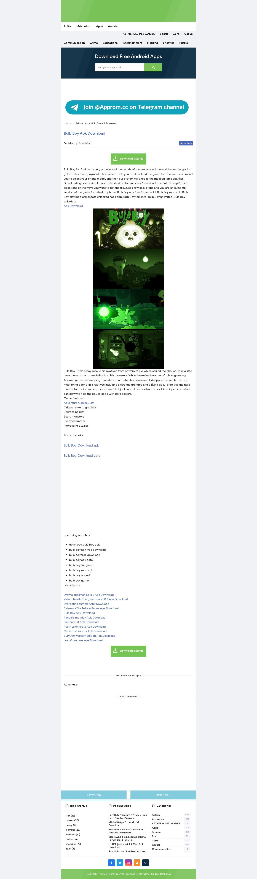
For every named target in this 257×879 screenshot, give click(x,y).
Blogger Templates (161, 873)
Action (156, 815)
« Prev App (95, 795)
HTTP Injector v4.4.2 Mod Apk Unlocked (126, 846)
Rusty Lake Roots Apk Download (85, 626)
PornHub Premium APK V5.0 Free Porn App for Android (128, 816)
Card (155, 840)
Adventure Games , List (79, 403)
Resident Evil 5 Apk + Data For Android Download (126, 831)
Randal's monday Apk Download (85, 617)
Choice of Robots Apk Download (85, 631)
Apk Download (73, 206)
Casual (156, 844)
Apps (155, 827)
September (71, 844)
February (70, 820)
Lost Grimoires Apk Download (83, 640)
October (69, 839)
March (68, 815)
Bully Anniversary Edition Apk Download (90, 636)
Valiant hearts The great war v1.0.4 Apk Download (96, 599)
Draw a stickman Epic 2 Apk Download (89, 595)
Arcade (156, 832)
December (70, 829)
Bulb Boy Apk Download (84, 133)
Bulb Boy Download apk (81, 445)
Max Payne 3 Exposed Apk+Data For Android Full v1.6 (127, 838)
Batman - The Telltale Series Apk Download (91, 608)
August (68, 848)
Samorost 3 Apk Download (81, 622)
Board (155, 836)
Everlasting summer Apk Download (86, 604)
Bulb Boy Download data (82, 456)
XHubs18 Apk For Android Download (124, 824)
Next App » (162, 795)
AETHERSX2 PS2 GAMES (166, 823)
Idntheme (144, 873)
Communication (161, 849)
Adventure (186, 143)
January (69, 825)
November (71, 834)
